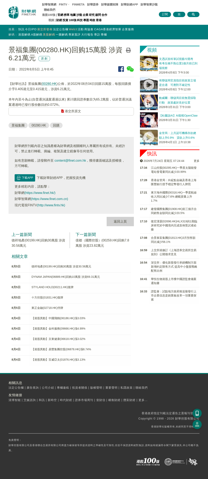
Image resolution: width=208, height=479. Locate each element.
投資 (65, 20)
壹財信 (100, 400)
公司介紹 (48, 387)
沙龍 (79, 14)
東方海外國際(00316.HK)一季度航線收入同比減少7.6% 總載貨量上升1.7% (174, 196)
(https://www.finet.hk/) (39, 193)
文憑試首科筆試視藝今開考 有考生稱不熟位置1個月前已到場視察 (178, 63)
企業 (85, 14)
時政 (92, 20)
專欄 (104, 34)
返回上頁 (120, 221)
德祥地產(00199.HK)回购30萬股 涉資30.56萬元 (61, 266)
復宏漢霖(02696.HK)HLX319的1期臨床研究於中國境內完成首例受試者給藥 (174, 225)
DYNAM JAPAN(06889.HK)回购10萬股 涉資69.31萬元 (65, 276)
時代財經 (66, 400)
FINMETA (78, 4)
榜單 (66, 14)
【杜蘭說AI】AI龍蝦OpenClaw (178, 115)
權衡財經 (114, 400)
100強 (72, 20)
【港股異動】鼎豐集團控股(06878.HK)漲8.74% (61, 349)
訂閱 (165, 14)
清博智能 (15, 400)
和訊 (42, 400)
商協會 (88, 29)
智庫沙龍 (149, 4)
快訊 (21, 29)
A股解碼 (36, 34)
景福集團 (18, 125)
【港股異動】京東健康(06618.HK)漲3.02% (58, 339)
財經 (59, 20)
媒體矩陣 (109, 4)
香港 (99, 20)
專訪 (97, 34)
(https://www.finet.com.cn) (49, 199)
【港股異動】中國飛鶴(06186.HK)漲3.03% (58, 318)
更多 (196, 160)
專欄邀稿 (63, 387)
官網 (60, 14)
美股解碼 (49, 34)
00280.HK (49, 83)
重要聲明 (111, 387)
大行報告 (87, 34)
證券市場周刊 (84, 400)
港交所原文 (71, 111)
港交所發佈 (44, 29)
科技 (80, 20)
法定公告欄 (60, 29)
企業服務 (128, 29)
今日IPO (31, 29)
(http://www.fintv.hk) (51, 205)
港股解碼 (24, 34)
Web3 (73, 29)
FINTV (63, 4)
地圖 (73, 14)
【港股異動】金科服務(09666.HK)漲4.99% (58, 328)
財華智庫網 (49, 4)
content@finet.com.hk (70, 160)
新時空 (52, 400)
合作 (104, 14)
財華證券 (93, 4)
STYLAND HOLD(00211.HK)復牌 (52, 287)
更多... (143, 400)
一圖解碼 (62, 34)
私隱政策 (126, 387)
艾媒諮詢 (30, 400)
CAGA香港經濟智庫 (107, 29)
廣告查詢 (33, 387)
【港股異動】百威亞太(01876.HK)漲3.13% (58, 359)
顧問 (98, 14)
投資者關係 (79, 387)
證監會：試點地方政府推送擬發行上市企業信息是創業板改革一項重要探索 (173, 295)
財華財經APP (129, 4)
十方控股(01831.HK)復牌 (47, 297)
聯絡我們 (49, 9)
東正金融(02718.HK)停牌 (47, 307)
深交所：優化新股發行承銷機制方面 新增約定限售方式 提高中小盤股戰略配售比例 (174, 266)
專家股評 (74, 34)
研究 (92, 14)
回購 (56, 125)
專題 (86, 20)
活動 (81, 29)
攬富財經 (129, 400)
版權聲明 (96, 387)
